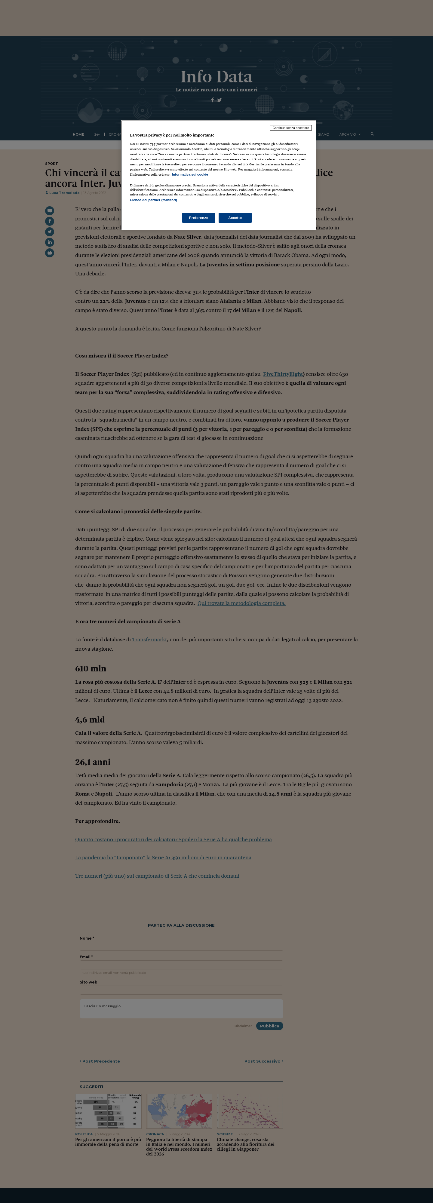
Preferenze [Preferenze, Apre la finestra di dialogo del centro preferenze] (198, 217)
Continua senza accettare (290, 128)
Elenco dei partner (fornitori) (153, 200)
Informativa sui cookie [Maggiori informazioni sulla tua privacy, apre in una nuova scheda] (190, 174)
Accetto (235, 217)
